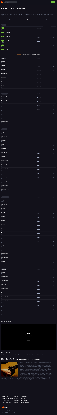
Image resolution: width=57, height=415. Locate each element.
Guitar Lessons (24, 400)
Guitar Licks (23, 398)
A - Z (10, 19)
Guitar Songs (24, 396)
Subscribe (19, 54)
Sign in (53, 4)
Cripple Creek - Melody (6, 402)
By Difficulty (28, 19)
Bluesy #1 (16, 402)
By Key (46, 19)
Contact (9, 412)
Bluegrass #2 (16, 396)
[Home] (2, 2)
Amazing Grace (5, 396)
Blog (14, 412)
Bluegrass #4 (16, 398)
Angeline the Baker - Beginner (8, 398)
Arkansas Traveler (5, 400)
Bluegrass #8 (16, 400)
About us (4, 412)
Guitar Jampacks (25, 402)
